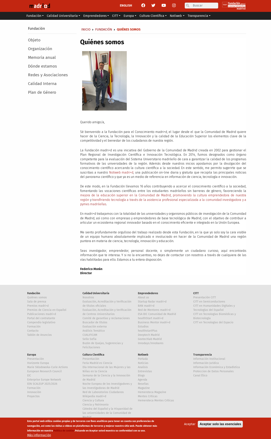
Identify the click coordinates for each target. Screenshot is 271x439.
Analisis (143, 367)
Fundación (36, 28)
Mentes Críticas (148, 396)
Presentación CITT (204, 297)
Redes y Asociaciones (48, 75)
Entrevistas (145, 371)
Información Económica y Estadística (216, 367)
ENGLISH (126, 5)
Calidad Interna (42, 83)
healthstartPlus (147, 330)
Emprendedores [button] (95, 16)
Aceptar (189, 425)
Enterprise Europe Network (44, 379)
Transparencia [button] (198, 16)
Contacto (32, 330)
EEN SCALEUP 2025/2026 (42, 384)
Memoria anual (42, 57)
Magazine (144, 388)
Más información (39, 436)
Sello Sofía (89, 339)
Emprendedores (148, 293)
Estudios (143, 326)
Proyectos (33, 396)
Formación (33, 326)
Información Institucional (209, 359)
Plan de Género (42, 92)
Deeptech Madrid (149, 335)
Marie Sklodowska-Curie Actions (47, 367)
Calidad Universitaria (96, 293)
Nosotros (88, 297)
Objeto (34, 40)
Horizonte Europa (38, 363)
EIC (29, 375)
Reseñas (143, 384)
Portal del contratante (41, 318)
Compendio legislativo (41, 322)
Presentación (35, 359)
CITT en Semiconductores (209, 301)
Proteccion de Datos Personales (213, 371)
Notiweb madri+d (121, 172)
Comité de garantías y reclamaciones (106, 318)
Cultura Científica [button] (151, 16)
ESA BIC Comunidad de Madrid (157, 314)
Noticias (143, 363)
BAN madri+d (146, 305)
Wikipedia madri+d (94, 396)
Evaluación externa (95, 326)
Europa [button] (129, 16)
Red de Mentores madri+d (154, 310)
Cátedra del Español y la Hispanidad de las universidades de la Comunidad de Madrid (108, 413)
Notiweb (143, 354)
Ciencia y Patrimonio (96, 404)
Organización (40, 48)
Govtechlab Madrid (150, 339)
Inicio (85, 29)
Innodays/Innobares (150, 343)
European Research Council (44, 371)
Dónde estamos (42, 66)
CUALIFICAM (90, 335)
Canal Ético (200, 375)
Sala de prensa (36, 301)
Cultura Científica (93, 354)
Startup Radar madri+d (152, 301)
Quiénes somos (37, 297)
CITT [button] (115, 16)
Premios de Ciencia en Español (46, 310)
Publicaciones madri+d (41, 314)
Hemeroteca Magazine (152, 392)
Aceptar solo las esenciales (220, 425)
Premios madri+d (38, 305)
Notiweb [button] (176, 16)
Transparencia (202, 354)
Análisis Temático (94, 330)
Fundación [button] (33, 16)
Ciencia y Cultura (93, 400)
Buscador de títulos (95, 322)
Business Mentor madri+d (154, 322)
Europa (31, 354)
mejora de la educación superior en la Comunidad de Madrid (125, 195)
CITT (196, 293)
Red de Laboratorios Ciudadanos (103, 392)
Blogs (141, 375)
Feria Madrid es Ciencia (97, 363)
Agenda (142, 379)
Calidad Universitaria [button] (62, 16)
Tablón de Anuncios (39, 335)
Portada (143, 359)
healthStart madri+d (150, 318)
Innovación (34, 392)
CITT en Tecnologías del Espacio (213, 322)
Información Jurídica (206, 363)
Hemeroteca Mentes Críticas (156, 400)
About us (143, 297)
